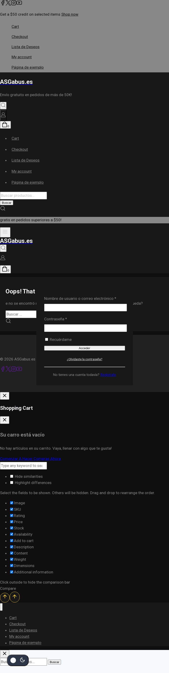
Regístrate (108, 375)
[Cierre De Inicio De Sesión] (4, 396)
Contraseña (65, 318)
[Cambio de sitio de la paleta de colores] (18, 660)
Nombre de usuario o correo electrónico (84, 298)
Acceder (84, 348)
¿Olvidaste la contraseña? (84, 359)
